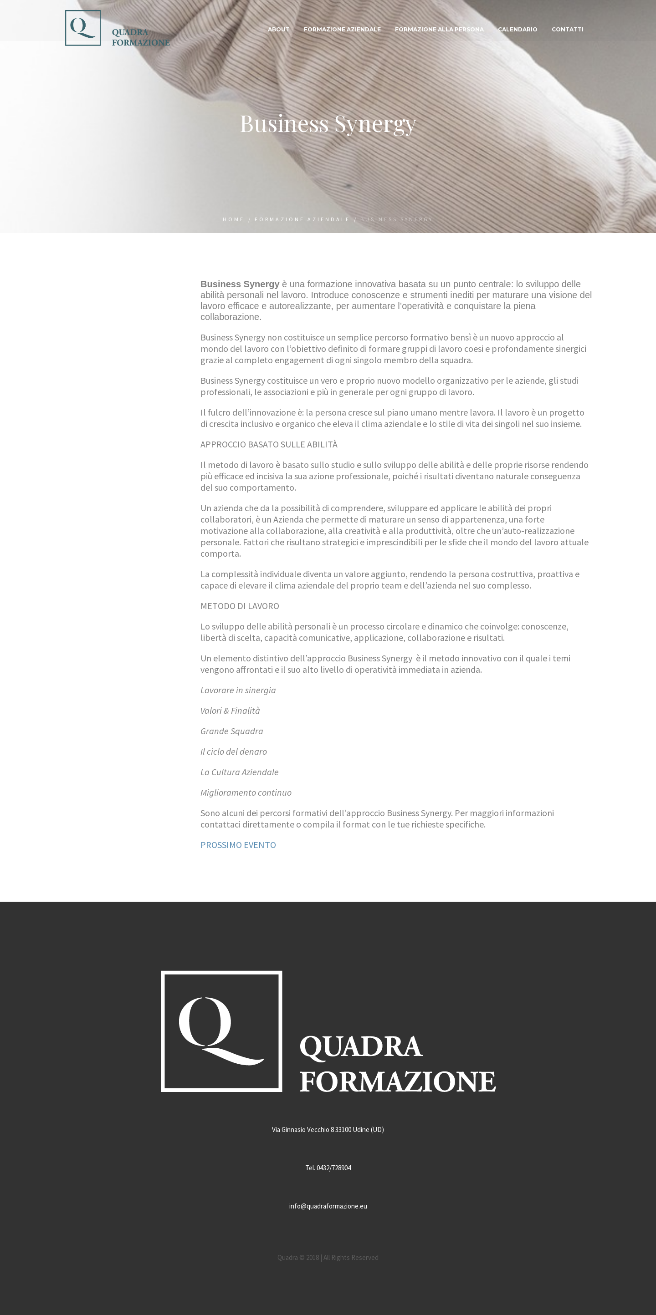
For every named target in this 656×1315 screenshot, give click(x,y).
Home (234, 219)
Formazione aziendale (302, 219)
